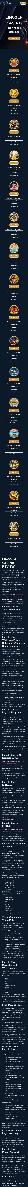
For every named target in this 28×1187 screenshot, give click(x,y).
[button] (10, 3)
